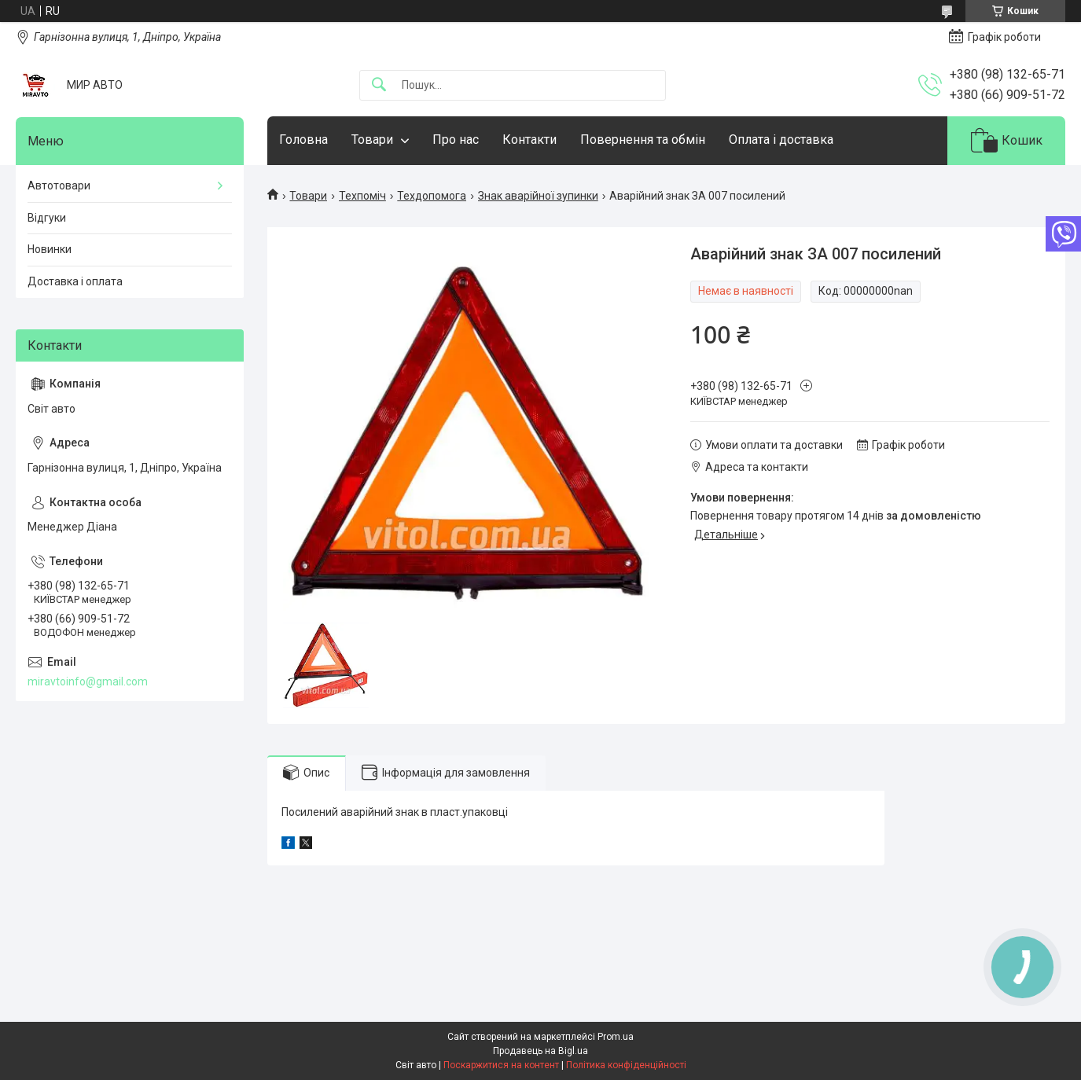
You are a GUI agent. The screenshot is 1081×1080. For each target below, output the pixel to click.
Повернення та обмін (642, 139)
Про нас (455, 139)
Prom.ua (615, 1036)
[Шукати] (379, 85)
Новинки (50, 249)
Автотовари (59, 185)
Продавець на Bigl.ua (540, 1050)
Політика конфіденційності (626, 1065)
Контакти (529, 139)
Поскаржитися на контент (501, 1065)
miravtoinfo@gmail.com (88, 681)
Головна (303, 139)
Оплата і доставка (781, 139)
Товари (372, 139)
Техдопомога (431, 195)
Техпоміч (362, 195)
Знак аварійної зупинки (538, 195)
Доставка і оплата (75, 281)
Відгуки (47, 217)
